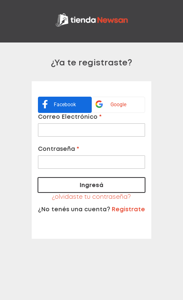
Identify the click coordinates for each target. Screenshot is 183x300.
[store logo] (91, 21)
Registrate (128, 209)
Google (109, 104)
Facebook (57, 105)
